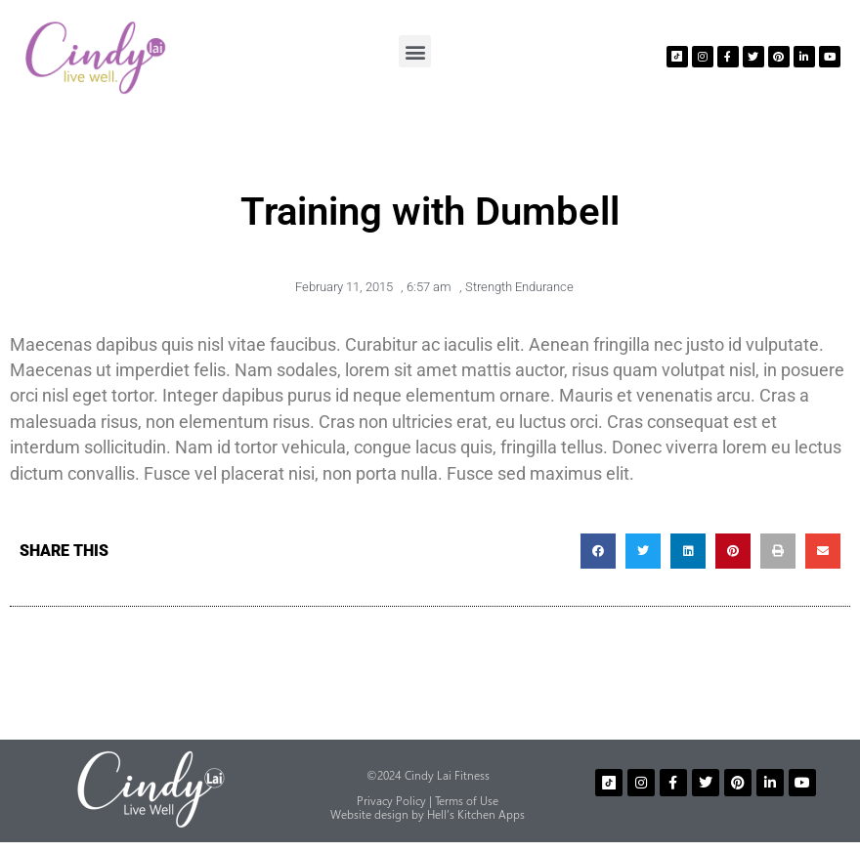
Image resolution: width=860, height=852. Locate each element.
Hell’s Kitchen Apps (476, 814)
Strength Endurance (519, 286)
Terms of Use (466, 800)
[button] (415, 51)
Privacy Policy (391, 800)
